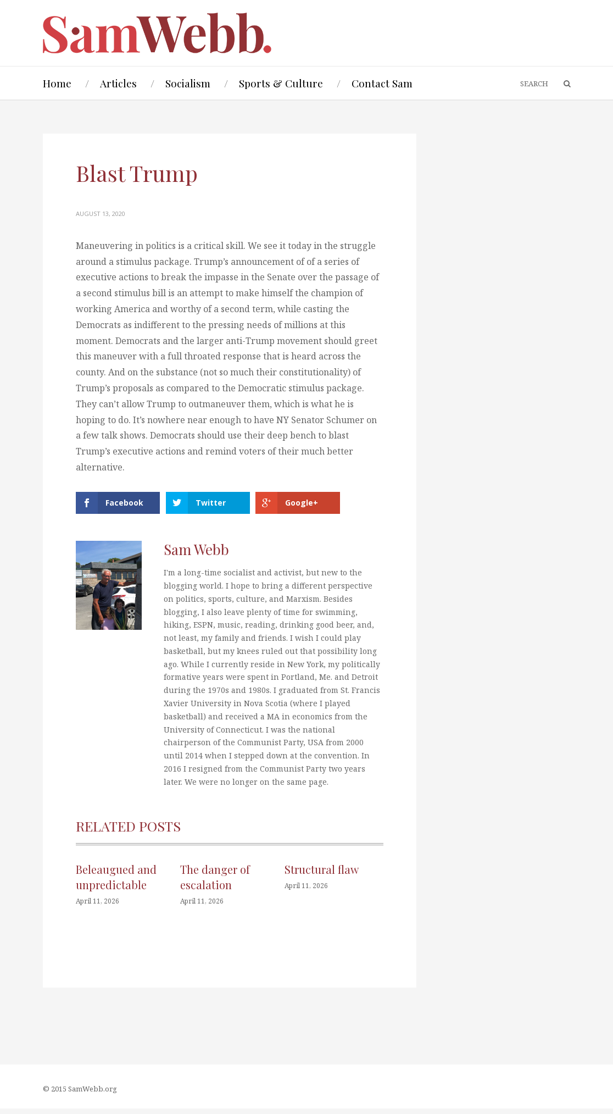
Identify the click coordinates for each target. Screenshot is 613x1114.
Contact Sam (382, 83)
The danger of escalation (215, 882)
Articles (118, 83)
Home (57, 83)
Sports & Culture (281, 83)
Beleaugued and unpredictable (116, 882)
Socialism (187, 83)
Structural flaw (322, 874)
